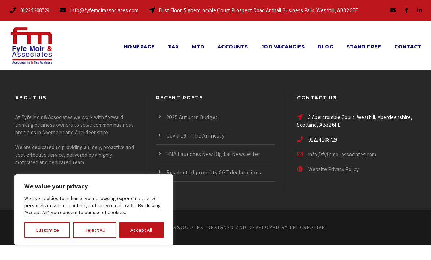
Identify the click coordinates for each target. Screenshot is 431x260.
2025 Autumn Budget (192, 117)
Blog (325, 46)
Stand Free (363, 46)
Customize (47, 230)
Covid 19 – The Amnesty (195, 135)
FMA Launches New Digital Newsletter (213, 153)
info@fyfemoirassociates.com (342, 154)
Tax (173, 46)
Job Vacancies (283, 46)
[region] (93, 210)
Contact (408, 46)
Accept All (141, 230)
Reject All (95, 230)
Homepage (139, 46)
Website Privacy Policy (328, 169)
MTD (198, 46)
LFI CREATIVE (307, 227)
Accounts (232, 46)
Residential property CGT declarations (213, 172)
